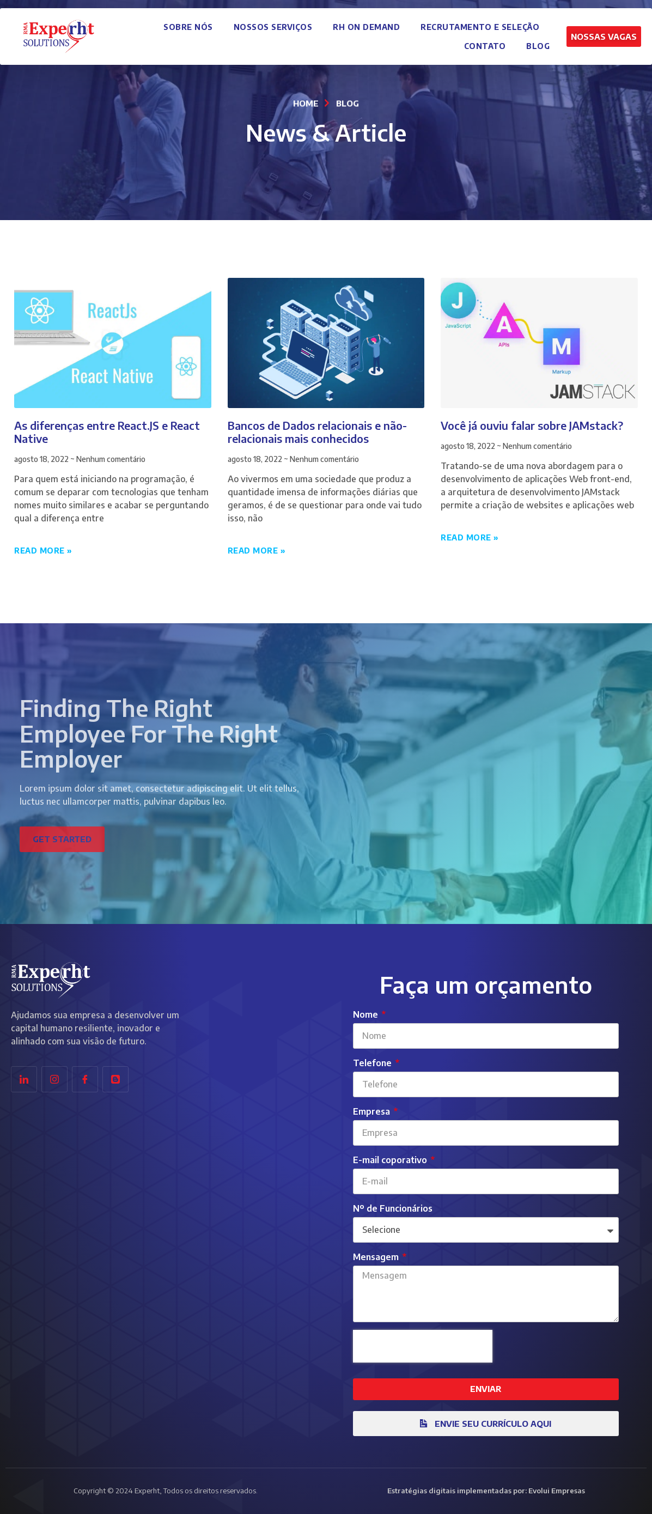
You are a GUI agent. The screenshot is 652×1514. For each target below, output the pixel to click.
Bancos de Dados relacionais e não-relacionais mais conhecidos (317, 431)
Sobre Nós (188, 23)
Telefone (373, 1062)
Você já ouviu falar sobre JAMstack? (532, 425)
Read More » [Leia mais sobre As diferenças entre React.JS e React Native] (43, 550)
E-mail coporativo (391, 1159)
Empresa (372, 1111)
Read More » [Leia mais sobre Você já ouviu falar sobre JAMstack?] (470, 537)
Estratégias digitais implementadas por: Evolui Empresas (486, 1490)
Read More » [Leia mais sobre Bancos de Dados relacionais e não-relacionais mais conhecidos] (257, 550)
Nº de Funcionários (392, 1208)
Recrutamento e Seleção (480, 23)
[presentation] (422, 1346)
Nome (366, 1014)
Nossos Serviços (273, 23)
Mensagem (377, 1256)
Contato (485, 42)
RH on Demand (366, 23)
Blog (538, 42)
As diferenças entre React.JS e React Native (107, 431)
